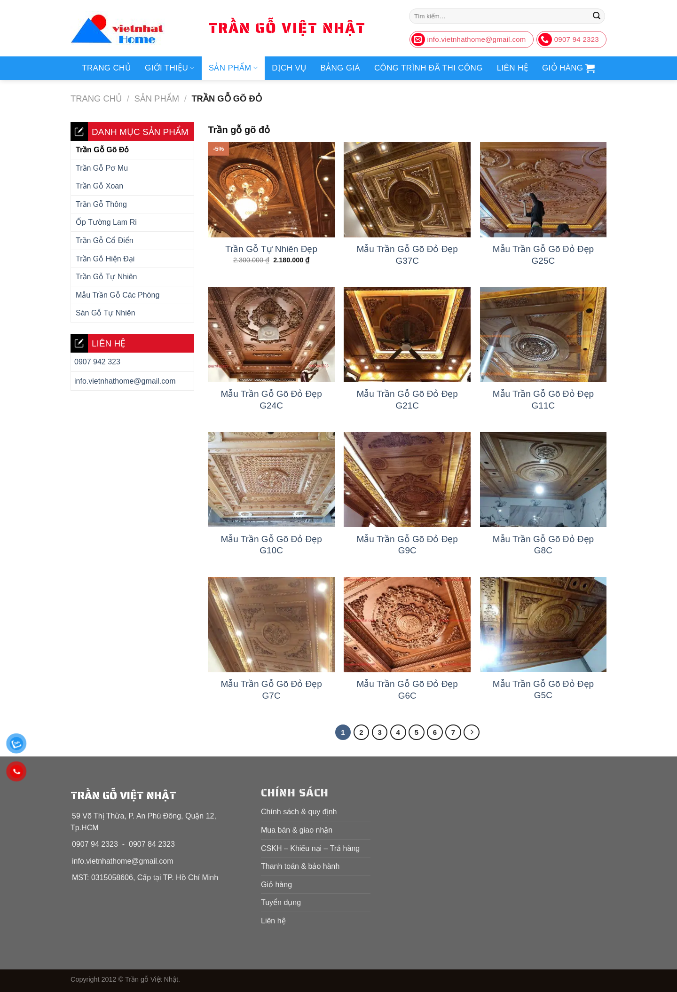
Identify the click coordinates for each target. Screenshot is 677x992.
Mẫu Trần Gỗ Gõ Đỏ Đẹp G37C (407, 255)
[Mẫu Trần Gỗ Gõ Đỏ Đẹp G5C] (543, 624)
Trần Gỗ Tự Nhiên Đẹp (271, 249)
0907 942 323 (97, 362)
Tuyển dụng (281, 902)
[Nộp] (597, 16)
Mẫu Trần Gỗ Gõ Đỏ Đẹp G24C (271, 399)
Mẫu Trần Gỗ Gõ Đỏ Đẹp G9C (407, 545)
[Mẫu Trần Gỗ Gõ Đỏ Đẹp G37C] (407, 189)
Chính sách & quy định (299, 812)
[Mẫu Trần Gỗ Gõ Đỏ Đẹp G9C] (407, 479)
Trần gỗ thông (101, 204)
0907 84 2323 (152, 844)
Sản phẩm (233, 68)
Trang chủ (106, 67)
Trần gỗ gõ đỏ (102, 150)
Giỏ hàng (276, 885)
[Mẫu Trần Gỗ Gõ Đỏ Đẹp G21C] (407, 334)
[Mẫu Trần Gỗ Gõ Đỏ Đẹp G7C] (271, 624)
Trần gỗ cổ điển (105, 240)
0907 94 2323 (95, 844)
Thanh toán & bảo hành (300, 866)
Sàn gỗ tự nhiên (105, 313)
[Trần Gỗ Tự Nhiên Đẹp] (271, 189)
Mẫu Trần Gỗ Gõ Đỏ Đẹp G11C (543, 399)
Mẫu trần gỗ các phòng (117, 295)
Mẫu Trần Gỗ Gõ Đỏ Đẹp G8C (543, 545)
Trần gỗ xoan (99, 186)
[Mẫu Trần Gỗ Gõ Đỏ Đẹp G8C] (543, 479)
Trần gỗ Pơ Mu (102, 168)
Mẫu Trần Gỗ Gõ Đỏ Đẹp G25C (543, 255)
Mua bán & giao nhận (296, 830)
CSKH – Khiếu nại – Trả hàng (310, 848)
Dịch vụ (289, 67)
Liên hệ (512, 67)
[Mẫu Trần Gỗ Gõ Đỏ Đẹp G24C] (271, 334)
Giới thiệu (170, 68)
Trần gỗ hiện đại (105, 259)
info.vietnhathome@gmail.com (124, 381)
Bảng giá (340, 67)
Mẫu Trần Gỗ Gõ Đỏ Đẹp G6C (407, 690)
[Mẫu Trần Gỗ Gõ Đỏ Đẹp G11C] (543, 334)
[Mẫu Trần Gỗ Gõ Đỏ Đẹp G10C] (271, 479)
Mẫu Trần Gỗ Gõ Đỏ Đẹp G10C (271, 545)
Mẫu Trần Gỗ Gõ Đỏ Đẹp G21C (407, 399)
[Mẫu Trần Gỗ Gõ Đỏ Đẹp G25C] (543, 189)
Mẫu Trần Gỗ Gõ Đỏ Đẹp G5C (543, 690)
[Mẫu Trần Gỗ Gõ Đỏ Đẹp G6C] (407, 624)
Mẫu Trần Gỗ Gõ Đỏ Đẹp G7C (271, 690)
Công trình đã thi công (428, 67)
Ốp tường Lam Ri (106, 222)
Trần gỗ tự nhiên (106, 277)
